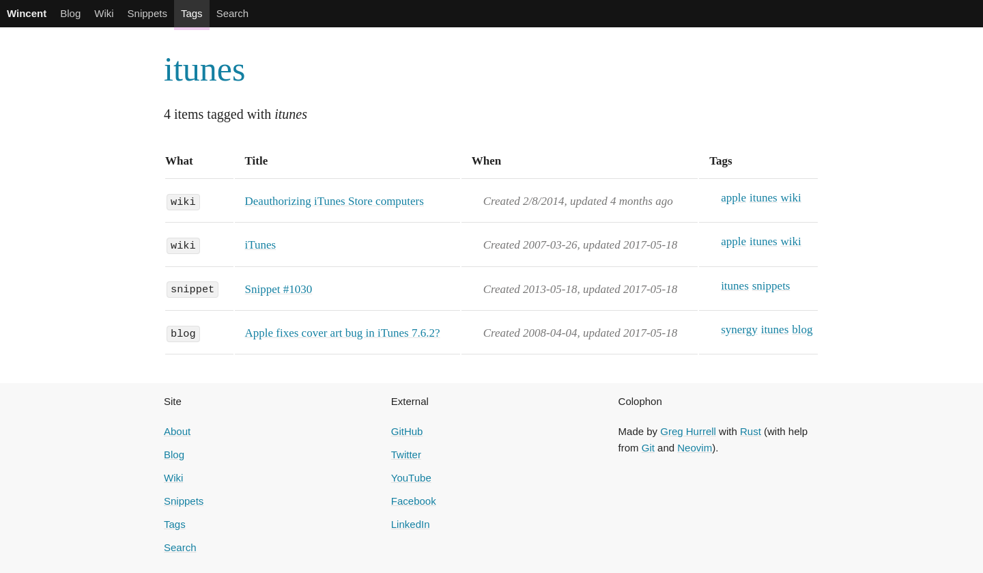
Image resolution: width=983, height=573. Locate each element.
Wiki (103, 13)
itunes (204, 69)
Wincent (26, 13)
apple (733, 197)
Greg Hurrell (688, 431)
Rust (750, 431)
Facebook (413, 501)
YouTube (411, 478)
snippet (192, 289)
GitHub (407, 431)
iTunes (260, 244)
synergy (739, 329)
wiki (183, 201)
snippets (771, 285)
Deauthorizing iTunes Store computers (334, 201)
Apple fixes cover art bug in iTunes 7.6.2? (342, 332)
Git (648, 447)
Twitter (406, 454)
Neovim (694, 447)
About (177, 431)
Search (232, 13)
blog (183, 332)
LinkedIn (410, 524)
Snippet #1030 (279, 289)
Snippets (147, 13)
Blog (70, 13)
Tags (192, 13)
